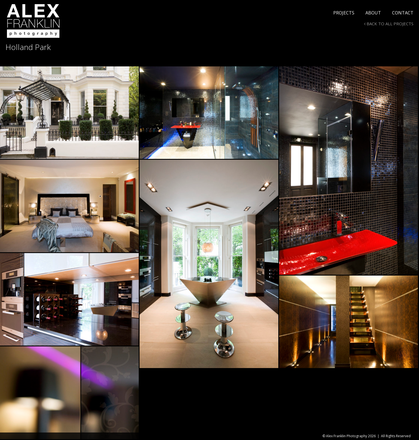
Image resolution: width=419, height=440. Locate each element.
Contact (402, 13)
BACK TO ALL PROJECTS (388, 23)
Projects (343, 13)
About (373, 13)
